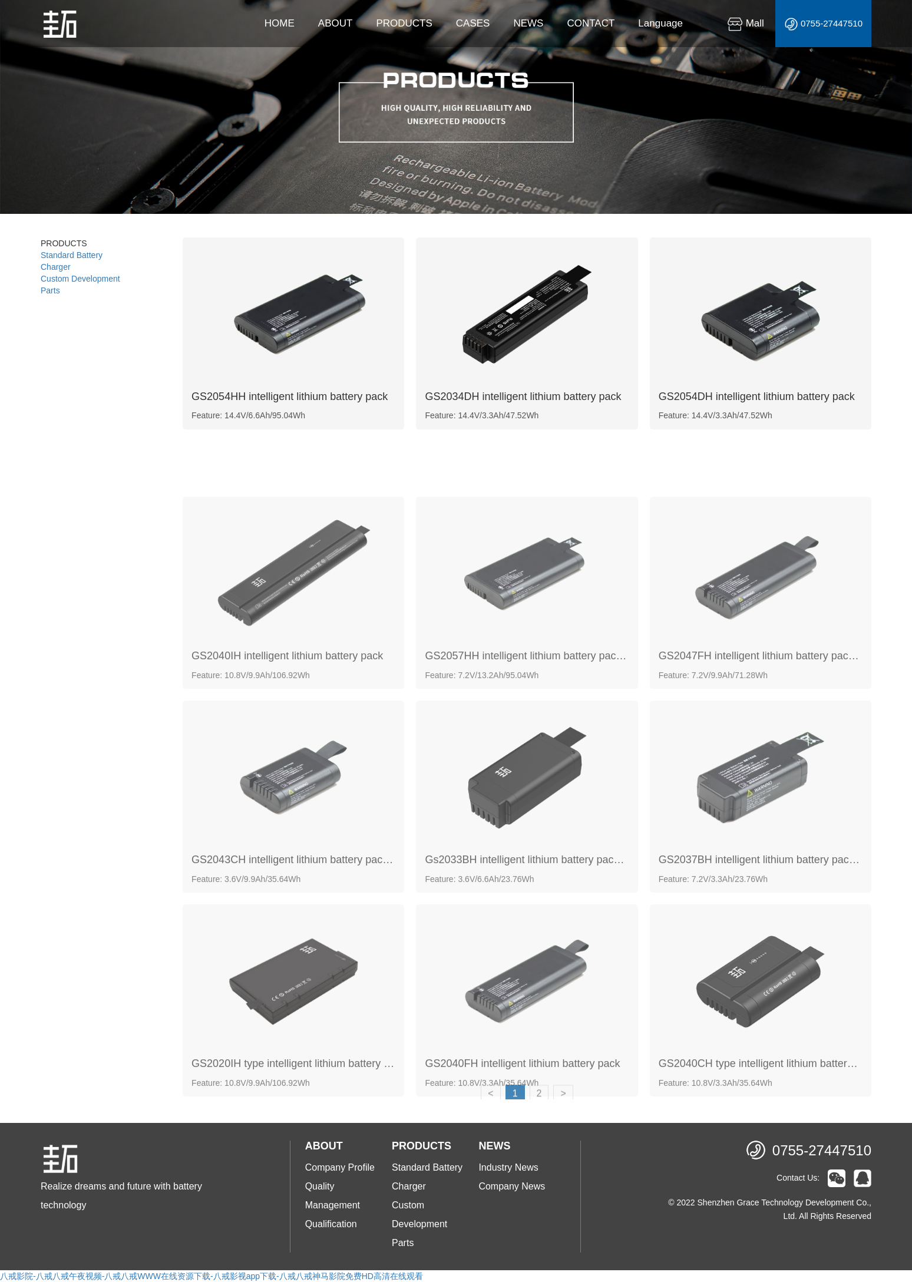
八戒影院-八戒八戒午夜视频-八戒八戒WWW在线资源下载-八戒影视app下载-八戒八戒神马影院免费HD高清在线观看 (211, 1276)
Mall (745, 23)
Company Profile (340, 1167)
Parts (50, 290)
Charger (56, 267)
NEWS (528, 23)
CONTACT (590, 23)
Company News (511, 1186)
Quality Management (332, 1195)
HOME (280, 23)
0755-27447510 (823, 24)
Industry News (508, 1167)
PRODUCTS (404, 23)
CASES (473, 23)
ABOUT (335, 23)
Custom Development (80, 278)
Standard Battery (72, 255)
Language (660, 23)
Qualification (331, 1224)
